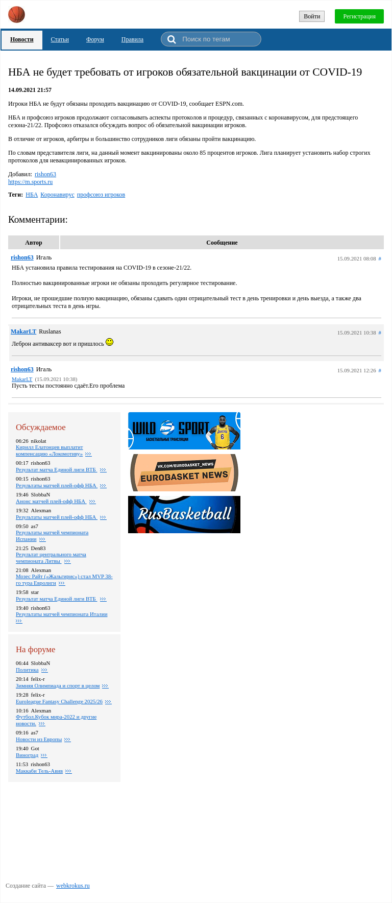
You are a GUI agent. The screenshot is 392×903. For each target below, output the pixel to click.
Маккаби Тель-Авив (39, 771)
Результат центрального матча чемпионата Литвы (51, 557)
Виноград (27, 755)
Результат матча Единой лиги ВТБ (56, 469)
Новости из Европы (39, 739)
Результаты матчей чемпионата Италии (62, 614)
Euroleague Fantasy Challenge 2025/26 (59, 701)
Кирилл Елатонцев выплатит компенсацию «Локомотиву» (49, 450)
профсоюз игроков (101, 194)
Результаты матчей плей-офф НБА (56, 517)
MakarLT (23, 331)
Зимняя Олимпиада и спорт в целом (58, 685)
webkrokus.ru (73, 885)
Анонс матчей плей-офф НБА (51, 501)
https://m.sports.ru (30, 181)
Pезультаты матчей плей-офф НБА (56, 485)
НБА (32, 194)
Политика (27, 670)
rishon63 (45, 174)
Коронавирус (57, 194)
